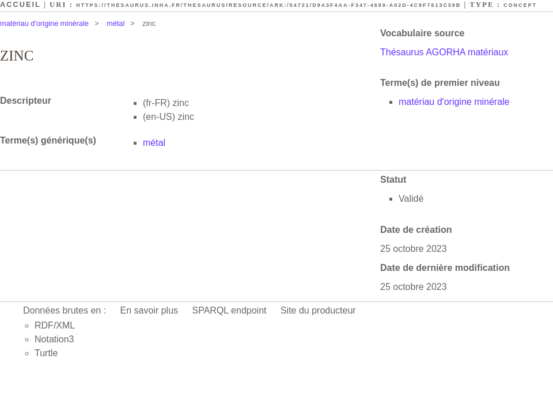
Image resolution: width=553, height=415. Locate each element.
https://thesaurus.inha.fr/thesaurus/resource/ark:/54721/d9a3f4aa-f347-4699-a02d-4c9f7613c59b (268, 5)
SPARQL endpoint (229, 310)
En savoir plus (149, 310)
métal (115, 23)
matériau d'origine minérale (44, 23)
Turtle (46, 353)
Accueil (20, 4)
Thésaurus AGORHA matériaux (444, 52)
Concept (520, 5)
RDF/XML (55, 325)
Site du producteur (318, 310)
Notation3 (54, 339)
